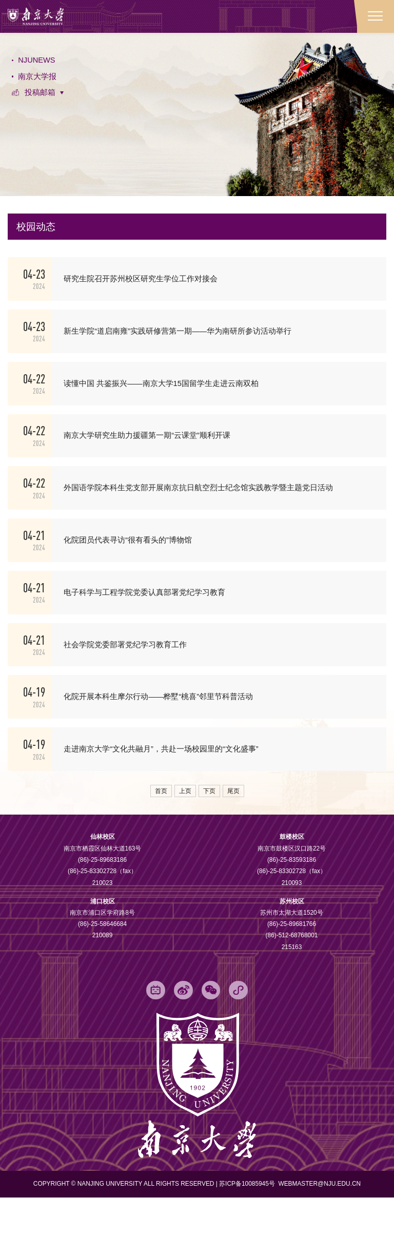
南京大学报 (37, 80)
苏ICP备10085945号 (248, 1222)
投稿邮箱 (40, 97)
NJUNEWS (37, 62)
